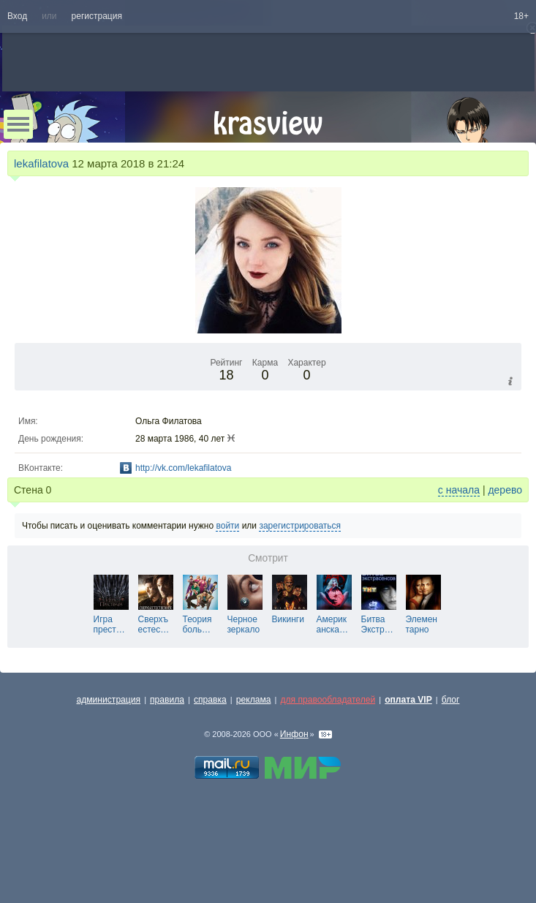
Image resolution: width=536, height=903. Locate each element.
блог (451, 700)
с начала (459, 490)
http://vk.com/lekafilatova (183, 468)
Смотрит (268, 558)
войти (227, 526)
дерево (505, 490)
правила (167, 700)
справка (210, 700)
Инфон (294, 734)
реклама (253, 700)
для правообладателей (327, 700)
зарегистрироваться (300, 526)
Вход (17, 16)
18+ (521, 16)
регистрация (97, 16)
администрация (109, 700)
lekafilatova (41, 163)
